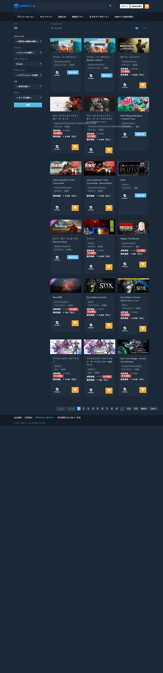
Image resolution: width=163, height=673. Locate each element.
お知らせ (62, 16)
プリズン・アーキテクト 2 (64, 57)
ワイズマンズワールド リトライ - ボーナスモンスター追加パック (99, 361)
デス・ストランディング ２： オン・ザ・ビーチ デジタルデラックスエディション (99, 118)
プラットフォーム (25, 16)
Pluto (123, 180)
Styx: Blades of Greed (96, 297)
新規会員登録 (137, 6)
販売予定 (73, 72)
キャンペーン (46, 16)
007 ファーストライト (130, 57)
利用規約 (28, 417)
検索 (28, 105)
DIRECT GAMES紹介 (124, 16)
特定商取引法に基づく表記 (69, 417)
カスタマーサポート (99, 16)
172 (136, 408)
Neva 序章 (57, 297)
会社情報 (18, 417)
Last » (153, 408)
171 (129, 408)
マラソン (91, 238)
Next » (144, 408)
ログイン (125, 6)
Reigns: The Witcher (130, 238)
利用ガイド (78, 16)
